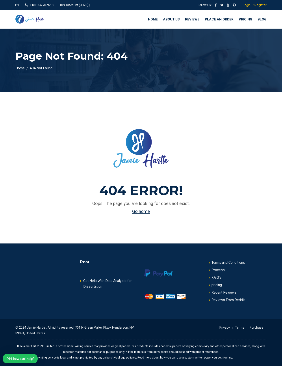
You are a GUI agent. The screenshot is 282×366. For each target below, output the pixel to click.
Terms (239, 327)
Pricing (245, 19)
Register (260, 5)
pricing (217, 285)
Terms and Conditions (228, 262)
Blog (262, 19)
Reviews (192, 19)
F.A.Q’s (216, 277)
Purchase (256, 327)
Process (218, 270)
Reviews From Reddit (228, 300)
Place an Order (219, 19)
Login (246, 5)
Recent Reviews (224, 292)
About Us (171, 19)
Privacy (224, 327)
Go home (141, 211)
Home (153, 19)
